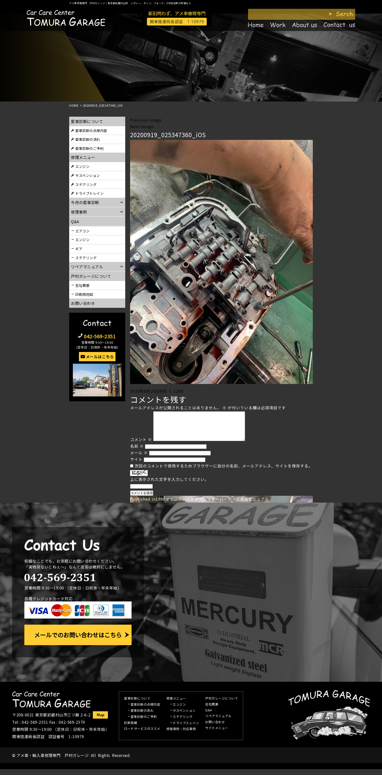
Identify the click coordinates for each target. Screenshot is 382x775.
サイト (136, 465)
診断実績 (130, 729)
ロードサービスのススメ (142, 735)
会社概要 (82, 285)
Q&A (208, 716)
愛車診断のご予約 (89, 148)
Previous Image (146, 120)
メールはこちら (100, 357)
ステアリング (85, 184)
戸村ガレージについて (91, 276)
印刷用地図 (84, 294)
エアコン (82, 230)
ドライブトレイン (89, 193)
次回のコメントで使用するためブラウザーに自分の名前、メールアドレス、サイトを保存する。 (223, 472)
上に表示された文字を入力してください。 (169, 485)
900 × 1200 (171, 391)
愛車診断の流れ (87, 139)
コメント (141, 445)
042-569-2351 (99, 336)
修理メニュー (83, 157)
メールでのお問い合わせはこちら (78, 640)
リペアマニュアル (218, 722)
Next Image (141, 126)
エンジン (82, 166)
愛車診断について (87, 121)
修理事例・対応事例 (181, 735)
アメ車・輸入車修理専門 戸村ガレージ (53, 761)
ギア (78, 248)
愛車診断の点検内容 (91, 130)
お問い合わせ (83, 303)
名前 (137, 452)
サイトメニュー (216, 734)
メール (139, 458)
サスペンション (87, 175)
